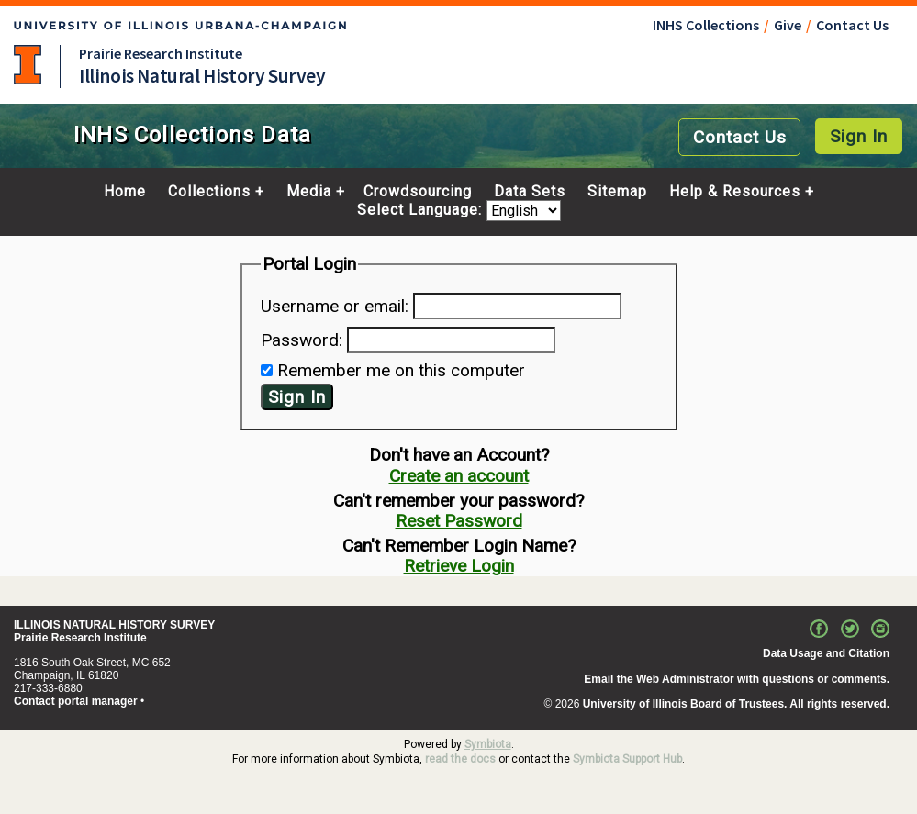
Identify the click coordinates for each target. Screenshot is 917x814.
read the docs (460, 759)
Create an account (459, 475)
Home (125, 192)
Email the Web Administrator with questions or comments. (736, 679)
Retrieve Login (459, 565)
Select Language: (421, 210)
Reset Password (459, 520)
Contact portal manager (76, 701)
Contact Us (852, 25)
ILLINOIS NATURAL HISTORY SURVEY (114, 625)
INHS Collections (706, 25)
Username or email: (334, 306)
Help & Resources (734, 192)
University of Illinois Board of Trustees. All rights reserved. (736, 703)
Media (308, 192)
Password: (301, 340)
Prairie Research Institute (160, 53)
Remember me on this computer (401, 370)
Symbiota (487, 744)
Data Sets (529, 192)
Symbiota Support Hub (627, 759)
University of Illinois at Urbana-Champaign (27, 64)
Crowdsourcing (417, 192)
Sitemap (617, 192)
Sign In (859, 136)
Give (787, 25)
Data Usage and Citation (826, 653)
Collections (209, 192)
